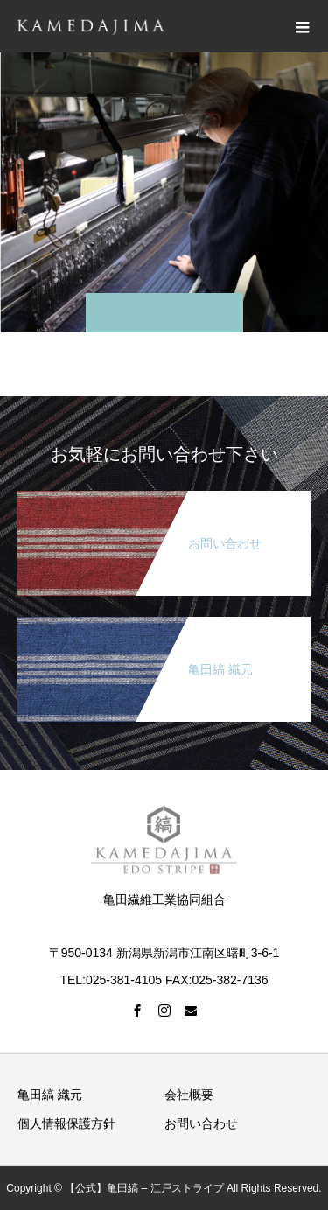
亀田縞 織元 (49, 1095)
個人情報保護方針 (66, 1123)
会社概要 (188, 1095)
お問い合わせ (201, 1123)
